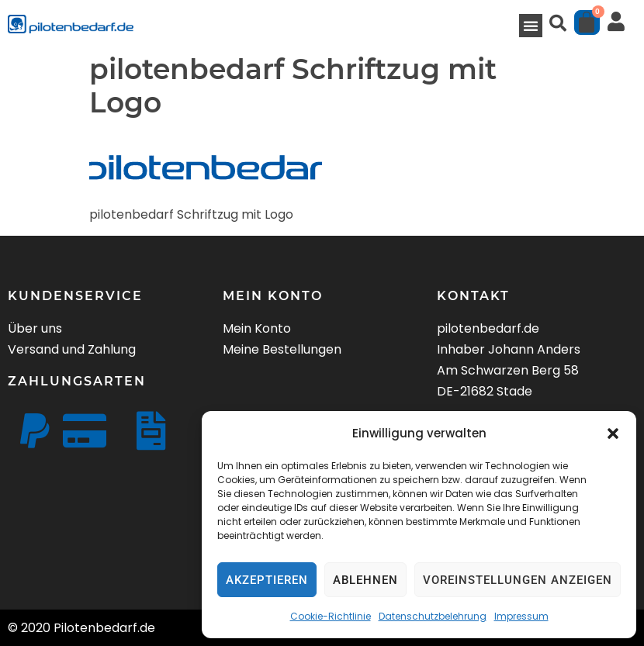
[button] (613, 433)
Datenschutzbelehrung (432, 616)
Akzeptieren (267, 580)
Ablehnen (365, 580)
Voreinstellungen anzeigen (517, 580)
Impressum (521, 616)
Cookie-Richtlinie (330, 616)
